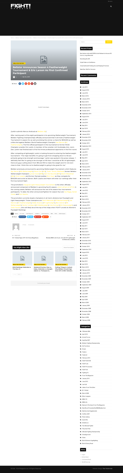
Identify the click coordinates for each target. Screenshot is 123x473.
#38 (41, 174)
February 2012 (86, 202)
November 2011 (86, 211)
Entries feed (85, 457)
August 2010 (85, 252)
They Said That (86, 428)
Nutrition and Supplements (89, 411)
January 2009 (86, 305)
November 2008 (86, 311)
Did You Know (86, 346)
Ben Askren (60, 203)
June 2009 (85, 293)
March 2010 (85, 267)
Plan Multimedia (107, 468)
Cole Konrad (54, 205)
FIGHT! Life (85, 363)
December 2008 (86, 308)
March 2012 (85, 199)
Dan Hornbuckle (50, 174)
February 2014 (86, 131)
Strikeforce (85, 422)
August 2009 (85, 287)
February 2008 (86, 320)
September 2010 (86, 249)
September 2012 (86, 181)
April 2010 (85, 264)
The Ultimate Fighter (87, 425)
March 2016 (85, 96)
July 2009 (84, 290)
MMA (52, 213)
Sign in (110, 1)
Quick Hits (85, 420)
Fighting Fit (85, 372)
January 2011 (86, 237)
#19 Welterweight (26, 171)
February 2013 (86, 167)
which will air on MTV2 (65, 187)
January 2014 (86, 134)
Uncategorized (86, 434)
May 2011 (84, 226)
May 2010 (84, 261)
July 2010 (84, 255)
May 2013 (84, 158)
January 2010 (86, 273)
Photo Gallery (86, 417)
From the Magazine (87, 375)
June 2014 (85, 122)
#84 (12, 176)
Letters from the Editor (88, 387)
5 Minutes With (86, 331)
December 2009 (86, 276)
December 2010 (86, 240)
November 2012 (86, 175)
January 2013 (86, 169)
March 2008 (85, 317)
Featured (84, 355)
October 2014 (86, 110)
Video (83, 437)
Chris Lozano (20, 176)
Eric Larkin (22, 213)
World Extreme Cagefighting (90, 440)
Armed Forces (86, 337)
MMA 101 (84, 399)
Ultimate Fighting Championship (91, 431)
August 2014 (85, 116)
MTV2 (56, 213)
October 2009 (86, 282)
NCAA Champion (62, 213)
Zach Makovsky (48, 200)
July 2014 (84, 119)
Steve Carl (38, 171)
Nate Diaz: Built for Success (87, 69)
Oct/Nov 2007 (86, 414)
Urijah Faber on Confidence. (87, 62)
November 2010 (86, 243)
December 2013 (86, 137)
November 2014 (86, 107)
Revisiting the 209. (85, 59)
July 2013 (84, 152)
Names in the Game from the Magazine (93, 405)
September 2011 (86, 217)
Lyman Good (34, 174)
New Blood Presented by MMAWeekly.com (94, 408)
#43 (43, 171)
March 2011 (85, 231)
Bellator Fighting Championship (19, 63)
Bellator (16, 213)
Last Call (84, 384)
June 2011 (85, 223)
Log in (83, 454)
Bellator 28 (42, 131)
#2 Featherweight (24, 203)
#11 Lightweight (49, 203)
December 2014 (86, 105)
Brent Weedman (67, 174)
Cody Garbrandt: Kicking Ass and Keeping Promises (94, 65)
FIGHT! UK (85, 369)
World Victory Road (87, 443)
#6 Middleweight (42, 205)
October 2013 (86, 143)
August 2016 (85, 90)
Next (19, 274)
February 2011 (86, 234)
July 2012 (84, 187)
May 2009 (84, 296)
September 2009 (86, 284)
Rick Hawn (51, 176)
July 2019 (84, 87)
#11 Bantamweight (61, 200)
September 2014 (86, 113)
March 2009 (85, 302)
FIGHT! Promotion (87, 366)
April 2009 (85, 299)
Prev (15, 274)
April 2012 (85, 196)
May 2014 (84, 125)
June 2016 (85, 93)
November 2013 (86, 140)
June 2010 (85, 258)
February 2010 (86, 270)
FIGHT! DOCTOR (86, 360)
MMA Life (84, 402)
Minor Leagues (86, 396)
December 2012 (86, 172)
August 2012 (85, 184)
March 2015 (85, 102)
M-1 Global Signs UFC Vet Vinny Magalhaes (25, 238)
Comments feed (86, 459)
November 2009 (86, 279)
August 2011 (85, 220)
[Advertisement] (61, 23)
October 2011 (86, 214)
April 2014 (85, 128)
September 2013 (86, 146)
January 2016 (86, 99)
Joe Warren (60, 142)
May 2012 (84, 193)
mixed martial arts (45, 213)
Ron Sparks (23, 194)
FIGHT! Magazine (29, 213)
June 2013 (85, 155)
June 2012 (85, 190)
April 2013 (85, 161)
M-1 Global (85, 390)
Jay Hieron (15, 171)
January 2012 (86, 205)
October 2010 (86, 246)
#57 (58, 174)
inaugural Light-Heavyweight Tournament (39, 185)
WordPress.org (86, 462)
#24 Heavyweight (66, 205)
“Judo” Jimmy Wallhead (55, 171)
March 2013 (85, 164)
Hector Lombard (28, 205)
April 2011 (85, 228)
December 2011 (86, 208)
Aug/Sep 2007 (86, 340)
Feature (84, 352)
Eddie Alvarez (37, 203)
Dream (84, 349)
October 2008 (86, 314)
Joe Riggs (67, 192)
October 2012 (86, 178)
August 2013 (85, 149)
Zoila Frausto (15, 207)
